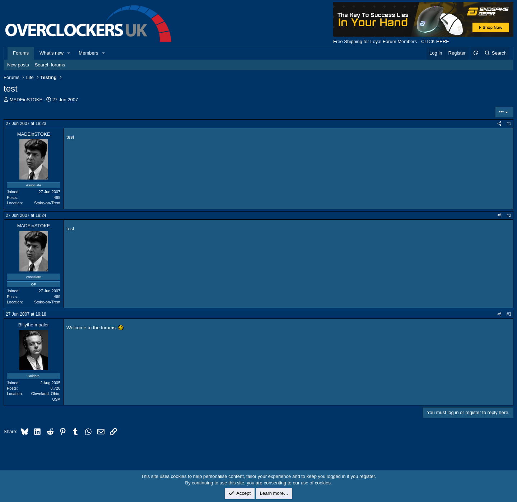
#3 (509, 314)
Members (88, 53)
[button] (69, 53)
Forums (21, 53)
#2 (509, 215)
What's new (51, 53)
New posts (18, 65)
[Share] (499, 124)
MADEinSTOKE (26, 99)
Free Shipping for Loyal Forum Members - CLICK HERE (391, 41)
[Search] (495, 53)
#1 (509, 123)
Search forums (50, 65)
